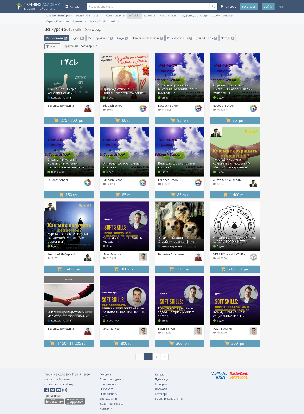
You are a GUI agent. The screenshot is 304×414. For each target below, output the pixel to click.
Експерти (161, 384)
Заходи (227, 38)
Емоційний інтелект (88, 15)
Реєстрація (249, 6)
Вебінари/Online (100, 38)
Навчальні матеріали (147, 38)
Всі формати (56, 38)
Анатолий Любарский (227, 180)
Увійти (268, 6)
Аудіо (122, 38)
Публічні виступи (114, 15)
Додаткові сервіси (112, 403)
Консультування (179, 38)
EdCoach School (113, 105)
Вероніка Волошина (61, 105)
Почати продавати (112, 379)
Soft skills (134, 15)
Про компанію (109, 384)
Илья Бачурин (112, 254)
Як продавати (108, 394)
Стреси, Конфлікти (57, 21)
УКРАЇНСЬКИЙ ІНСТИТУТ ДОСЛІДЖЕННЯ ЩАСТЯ (245, 254)
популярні (88, 46)
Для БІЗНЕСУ (206, 38)
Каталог (160, 374)
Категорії (161, 394)
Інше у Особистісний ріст (105, 21)
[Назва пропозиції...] (152, 6)
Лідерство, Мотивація (194, 15)
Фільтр (52, 46)
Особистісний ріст (59, 15)
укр (281, 6)
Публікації (161, 379)
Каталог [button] (73, 6)
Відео (78, 38)
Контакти (106, 408)
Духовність (79, 21)
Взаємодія (150, 15)
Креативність (168, 15)
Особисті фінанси (222, 15)
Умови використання (169, 398)
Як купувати (107, 389)
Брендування (108, 398)
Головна (105, 374)
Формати (161, 389)
